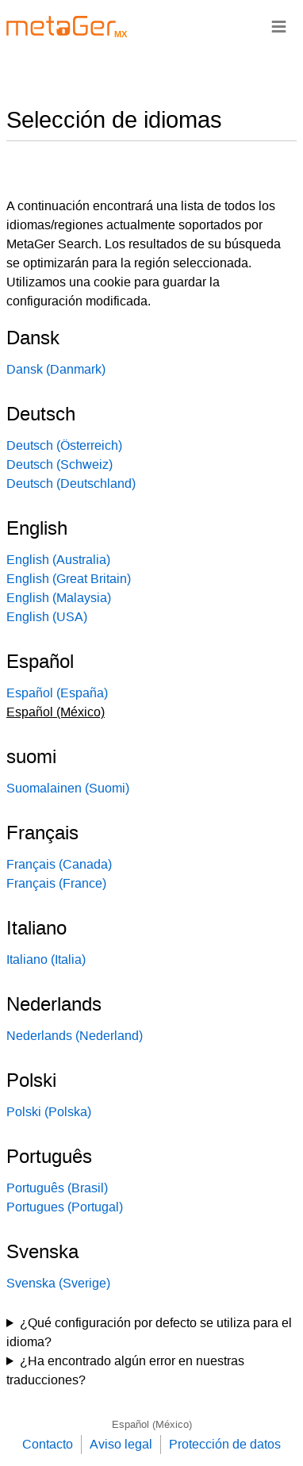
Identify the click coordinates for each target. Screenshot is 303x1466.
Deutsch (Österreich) (64, 445)
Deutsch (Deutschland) (71, 483)
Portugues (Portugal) (64, 1207)
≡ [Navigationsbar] (278, 26)
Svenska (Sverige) (58, 1283)
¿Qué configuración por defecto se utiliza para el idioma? (149, 1332)
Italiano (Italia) (46, 959)
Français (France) (56, 883)
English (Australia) (58, 559)
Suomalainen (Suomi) (67, 788)
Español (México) (152, 1424)
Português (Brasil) (57, 1188)
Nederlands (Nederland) (74, 1035)
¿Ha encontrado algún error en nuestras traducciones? (125, 1370)
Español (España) (57, 693)
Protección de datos (225, 1444)
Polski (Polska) (48, 1112)
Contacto (47, 1444)
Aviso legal (121, 1444)
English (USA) (46, 617)
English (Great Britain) (68, 578)
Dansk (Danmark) (55, 369)
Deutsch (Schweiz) (59, 464)
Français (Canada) (59, 864)
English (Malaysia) (58, 597)
